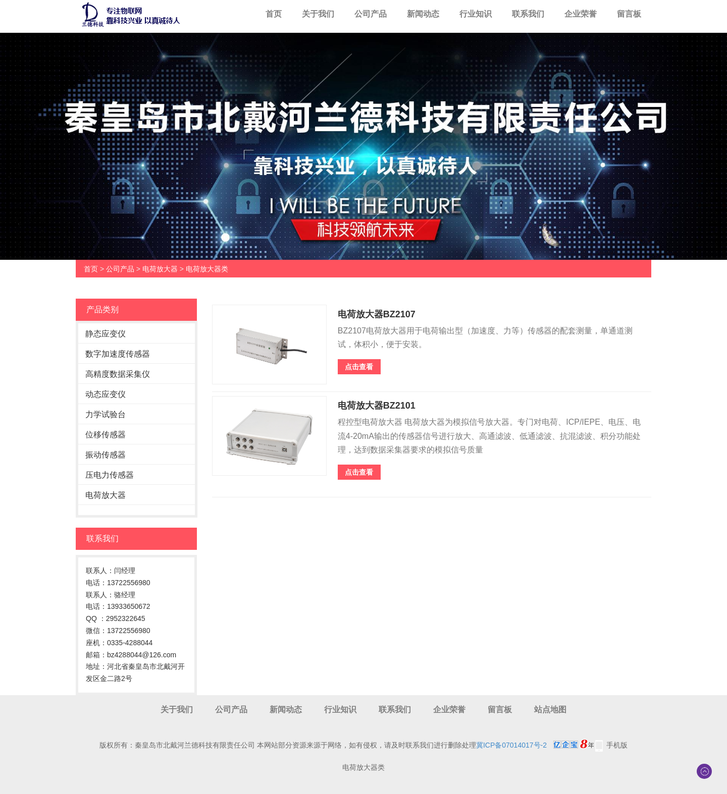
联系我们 (528, 14)
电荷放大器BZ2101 (377, 406)
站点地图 (550, 709)
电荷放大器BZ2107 (377, 314)
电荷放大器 (160, 269)
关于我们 (318, 14)
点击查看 (359, 367)
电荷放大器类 (207, 269)
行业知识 (475, 14)
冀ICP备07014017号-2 (511, 745)
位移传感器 (105, 434)
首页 (274, 14)
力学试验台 (105, 414)
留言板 (629, 14)
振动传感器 (105, 454)
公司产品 (370, 14)
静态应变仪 (105, 333)
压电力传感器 (109, 475)
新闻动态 (423, 14)
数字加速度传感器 (117, 354)
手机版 (617, 745)
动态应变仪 (105, 394)
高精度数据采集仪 (117, 374)
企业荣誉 (580, 14)
